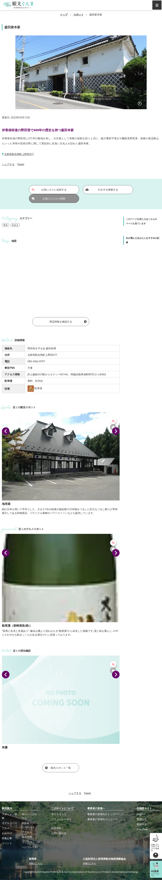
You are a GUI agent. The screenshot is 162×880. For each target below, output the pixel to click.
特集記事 (7, 838)
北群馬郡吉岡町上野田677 (19, 154)
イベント (7, 843)
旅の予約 (27, 837)
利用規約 (56, 828)
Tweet (20, 164)
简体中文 (142, 824)
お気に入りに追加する (49, 190)
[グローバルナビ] (157, 5)
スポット (78, 14)
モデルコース (9, 823)
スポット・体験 (9, 816)
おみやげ (7, 833)
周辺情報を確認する (68, 322)
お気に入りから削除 (48, 198)
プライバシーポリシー (61, 821)
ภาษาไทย (142, 829)
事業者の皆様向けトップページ (105, 814)
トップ (64, 14)
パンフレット (29, 847)
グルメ (5, 828)
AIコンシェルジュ (29, 816)
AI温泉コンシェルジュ (28, 825)
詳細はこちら (35, 863)
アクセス (27, 832)
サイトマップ (58, 814)
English (141, 814)
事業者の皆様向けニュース (102, 819)
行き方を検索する (102, 190)
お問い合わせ (58, 833)
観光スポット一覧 (58, 768)
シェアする (8, 164)
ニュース (27, 842)
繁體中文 (142, 819)
